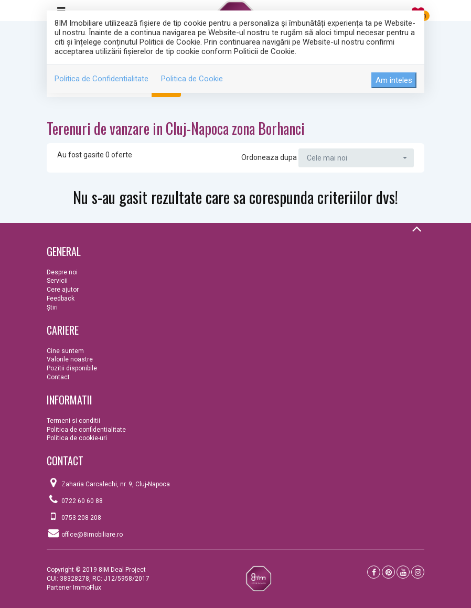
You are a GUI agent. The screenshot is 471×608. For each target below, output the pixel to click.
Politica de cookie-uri (77, 438)
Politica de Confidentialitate (101, 78)
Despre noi (62, 272)
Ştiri (52, 307)
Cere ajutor (63, 289)
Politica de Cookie (192, 78)
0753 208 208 (81, 517)
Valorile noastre (70, 359)
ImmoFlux (87, 587)
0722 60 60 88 (82, 501)
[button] (356, 157)
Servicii (57, 280)
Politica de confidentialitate (86, 429)
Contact (58, 377)
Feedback (60, 298)
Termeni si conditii (73, 420)
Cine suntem (65, 351)
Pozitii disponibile (72, 368)
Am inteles (394, 80)
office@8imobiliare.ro (92, 534)
